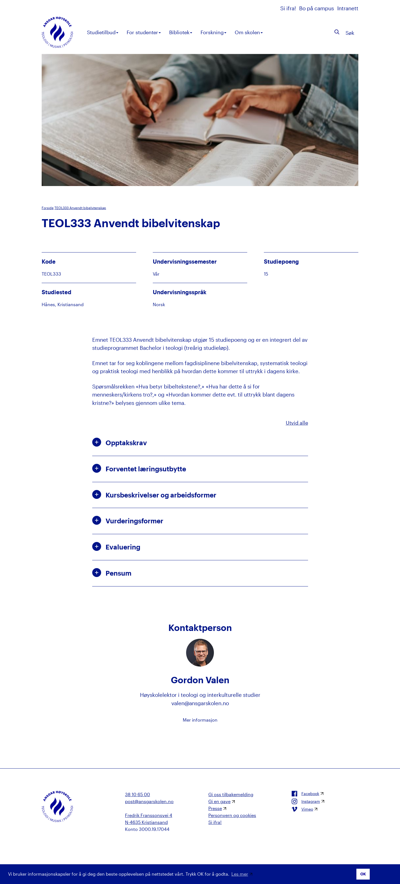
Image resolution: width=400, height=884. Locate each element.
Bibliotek (180, 32)
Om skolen (249, 32)
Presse (215, 808)
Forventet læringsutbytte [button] (139, 468)
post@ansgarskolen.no (149, 801)
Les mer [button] (239, 873)
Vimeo (302, 809)
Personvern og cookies (232, 815)
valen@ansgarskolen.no (200, 703)
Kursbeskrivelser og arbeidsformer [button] (154, 494)
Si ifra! (288, 8)
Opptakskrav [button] (119, 442)
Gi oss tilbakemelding (230, 794)
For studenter (144, 32)
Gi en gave (219, 801)
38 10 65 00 (137, 794)
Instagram (306, 801)
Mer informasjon (200, 719)
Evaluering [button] (116, 546)
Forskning (213, 32)
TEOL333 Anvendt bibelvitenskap (80, 208)
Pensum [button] (111, 572)
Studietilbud (102, 32)
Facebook (305, 793)
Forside (48, 208)
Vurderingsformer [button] (127, 520)
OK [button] (363, 873)
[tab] (200, 443)
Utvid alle (297, 423)
